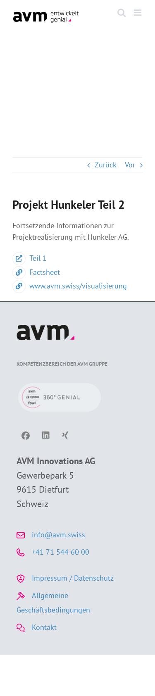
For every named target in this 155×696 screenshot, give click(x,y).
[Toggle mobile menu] (138, 12)
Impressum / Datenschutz (73, 578)
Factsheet (36, 272)
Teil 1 (29, 258)
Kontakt (44, 627)
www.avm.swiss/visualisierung (69, 286)
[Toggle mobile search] (121, 12)
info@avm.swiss (58, 534)
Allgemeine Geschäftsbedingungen (53, 603)
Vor (130, 164)
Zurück (106, 164)
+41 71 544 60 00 (60, 552)
